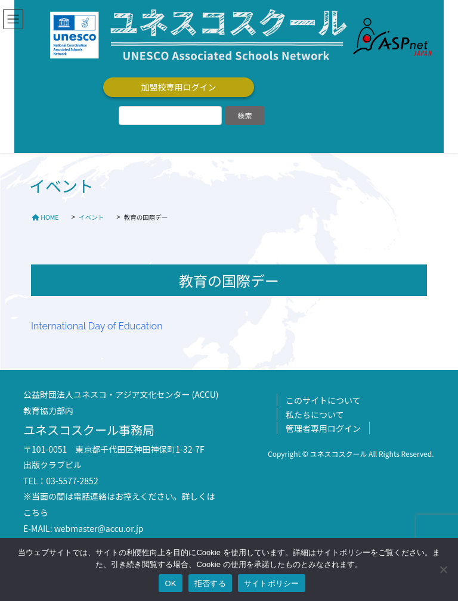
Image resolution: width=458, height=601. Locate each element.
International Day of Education (96, 326)
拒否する (210, 583)
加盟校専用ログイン (178, 87)
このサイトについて (323, 400)
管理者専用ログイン (323, 428)
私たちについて (315, 415)
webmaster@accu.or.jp (99, 528)
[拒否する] (443, 569)
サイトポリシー (271, 583)
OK (170, 583)
